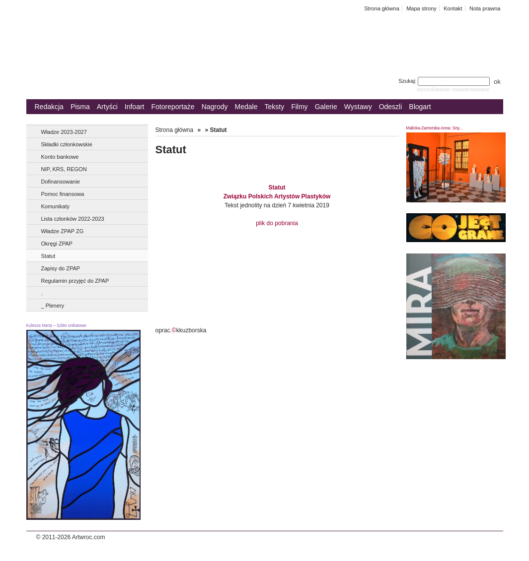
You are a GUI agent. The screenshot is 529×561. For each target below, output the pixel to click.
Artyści (107, 107)
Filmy (299, 107)
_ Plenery (52, 306)
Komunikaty (55, 206)
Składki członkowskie (66, 144)
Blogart (420, 107)
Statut (48, 256)
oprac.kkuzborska (181, 330)
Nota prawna (485, 8)
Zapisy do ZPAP (60, 268)
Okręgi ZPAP (57, 244)
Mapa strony (421, 8)
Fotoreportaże (172, 107)
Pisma (80, 107)
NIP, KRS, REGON (64, 169)
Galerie (326, 107)
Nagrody (215, 107)
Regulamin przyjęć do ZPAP (75, 281)
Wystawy (358, 107)
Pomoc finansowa (62, 194)
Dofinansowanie (60, 182)
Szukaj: (444, 81)
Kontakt (453, 8)
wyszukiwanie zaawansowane (453, 89)
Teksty (275, 107)
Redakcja (49, 107)
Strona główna (381, 8)
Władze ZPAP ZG (62, 231)
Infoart (135, 107)
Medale (246, 107)
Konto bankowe (60, 157)
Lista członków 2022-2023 (72, 219)
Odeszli (390, 107)
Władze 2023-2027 (64, 132)
